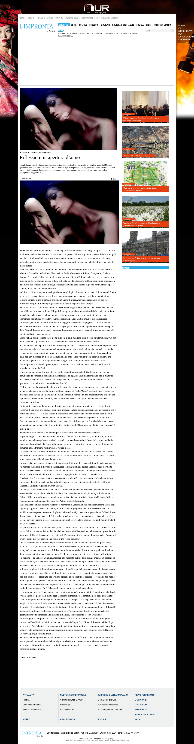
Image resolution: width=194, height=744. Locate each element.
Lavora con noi (87, 18)
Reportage (65, 705)
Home (22, 18)
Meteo (40, 18)
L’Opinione (140, 700)
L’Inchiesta (141, 705)
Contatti (31, 18)
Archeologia (68, 719)
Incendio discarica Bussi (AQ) (135, 155)
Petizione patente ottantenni (110, 709)
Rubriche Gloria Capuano (112, 695)
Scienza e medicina (32, 709)
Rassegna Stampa (145, 714)
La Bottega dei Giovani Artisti (107, 18)
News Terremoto (145, 695)
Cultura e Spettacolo (73, 695)
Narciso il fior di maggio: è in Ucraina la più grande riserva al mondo (141, 224)
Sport (138, 719)
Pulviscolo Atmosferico (107, 705)
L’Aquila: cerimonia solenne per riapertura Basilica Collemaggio (141, 119)
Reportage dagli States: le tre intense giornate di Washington (142, 259)
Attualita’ (29, 695)
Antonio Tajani (64, 33)
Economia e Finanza (32, 705)
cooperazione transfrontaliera (87, 33)
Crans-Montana (111, 33)
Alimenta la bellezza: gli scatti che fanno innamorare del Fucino (139, 189)
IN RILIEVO (35, 152)
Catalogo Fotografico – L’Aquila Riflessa (62, 18)
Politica (26, 700)
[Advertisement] (97, 62)
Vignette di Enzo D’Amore (72, 700)
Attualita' (24, 152)
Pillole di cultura (67, 709)
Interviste (141, 709)
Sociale (102, 719)
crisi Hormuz (125, 33)
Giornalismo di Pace (106, 700)
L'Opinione (46, 152)
